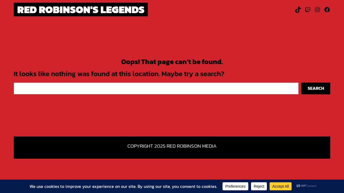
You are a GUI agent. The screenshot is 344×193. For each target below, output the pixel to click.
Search (316, 88)
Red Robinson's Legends (80, 9)
